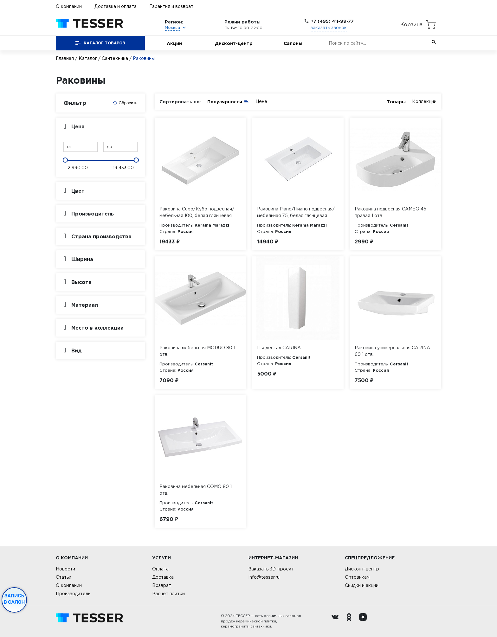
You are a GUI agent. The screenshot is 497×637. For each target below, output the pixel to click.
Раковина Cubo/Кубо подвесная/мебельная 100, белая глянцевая (196, 212)
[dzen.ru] (364, 621)
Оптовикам (357, 577)
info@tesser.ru (264, 577)
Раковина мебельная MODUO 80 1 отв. (197, 351)
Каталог (88, 58)
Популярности (228, 101)
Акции (174, 43)
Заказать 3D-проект (271, 568)
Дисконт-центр (234, 43)
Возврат (161, 585)
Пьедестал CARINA (279, 347)
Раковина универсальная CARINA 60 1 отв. (392, 351)
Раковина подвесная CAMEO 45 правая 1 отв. (390, 212)
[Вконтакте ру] (336, 621)
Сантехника (115, 58)
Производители (73, 593)
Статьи (63, 577)
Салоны (293, 43)
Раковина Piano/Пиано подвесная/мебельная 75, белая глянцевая (296, 212)
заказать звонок (329, 27)
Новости (65, 568)
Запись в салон (14, 599)
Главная (65, 58)
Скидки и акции (361, 585)
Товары (396, 101)
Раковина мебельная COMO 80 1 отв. (195, 490)
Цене (261, 101)
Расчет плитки (168, 593)
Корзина (411, 24)
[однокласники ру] (350, 621)
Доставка (163, 577)
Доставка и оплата (115, 6)
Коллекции (424, 101)
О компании (69, 6)
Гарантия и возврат (171, 6)
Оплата (160, 568)
